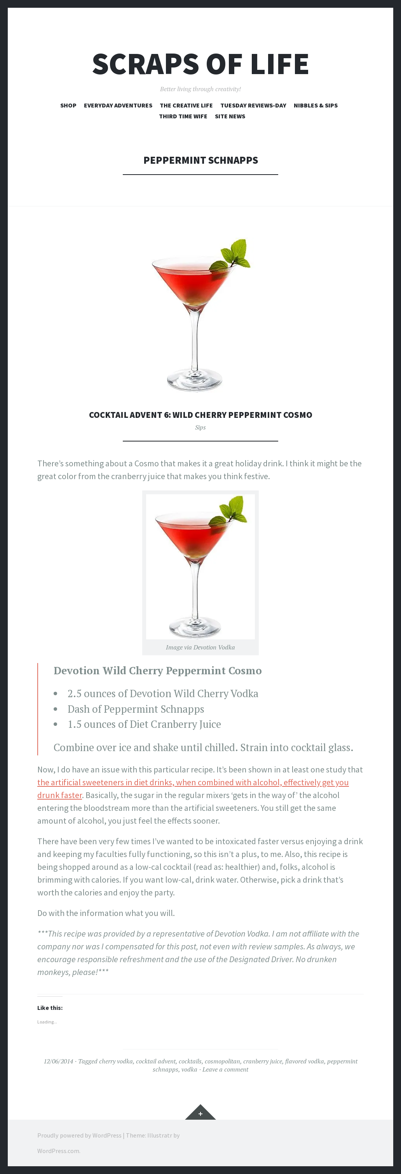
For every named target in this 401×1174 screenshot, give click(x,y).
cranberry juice (262, 1061)
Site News (230, 116)
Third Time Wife (183, 116)
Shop (68, 105)
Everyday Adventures (118, 105)
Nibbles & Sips (316, 105)
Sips (200, 427)
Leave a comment (225, 1069)
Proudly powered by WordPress (79, 1135)
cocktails (190, 1061)
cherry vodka (116, 1061)
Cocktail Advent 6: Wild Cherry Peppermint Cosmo (200, 414)
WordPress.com (58, 1151)
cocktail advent (156, 1061)
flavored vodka (304, 1061)
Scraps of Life (201, 63)
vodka (189, 1069)
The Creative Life (186, 105)
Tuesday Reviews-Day (253, 105)
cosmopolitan (222, 1061)
